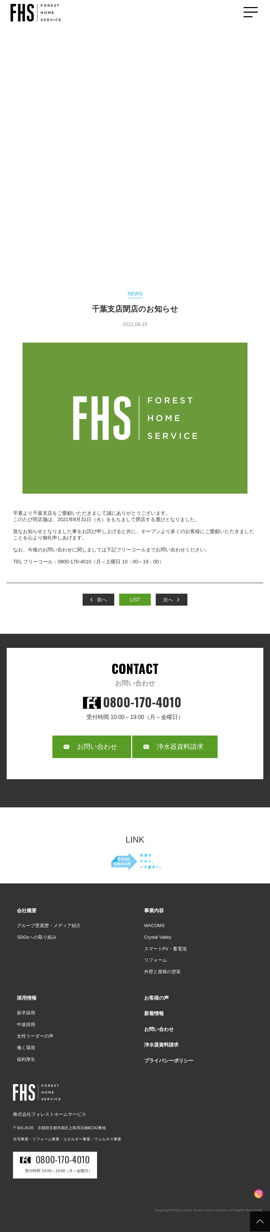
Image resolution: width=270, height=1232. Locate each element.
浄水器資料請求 (180, 746)
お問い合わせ (97, 746)
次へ (168, 599)
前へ (102, 599)
